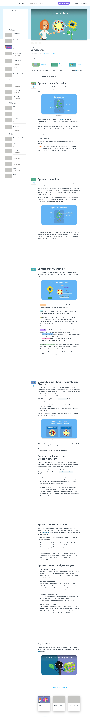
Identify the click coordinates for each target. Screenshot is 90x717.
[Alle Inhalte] (21, 2)
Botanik (38, 47)
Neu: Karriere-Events (64, 2)
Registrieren (84, 2)
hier (39, 651)
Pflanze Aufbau (44, 47)
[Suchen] (53, 2)
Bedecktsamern (62, 399)
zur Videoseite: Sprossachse (59, 687)
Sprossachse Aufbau (37, 53)
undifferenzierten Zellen (66, 472)
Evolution (46, 532)
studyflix (9, 3)
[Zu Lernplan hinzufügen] (32, 43)
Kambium (46, 53)
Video (77, 70)
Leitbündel (54, 53)
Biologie (33, 47)
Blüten (62, 119)
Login (75, 3)
